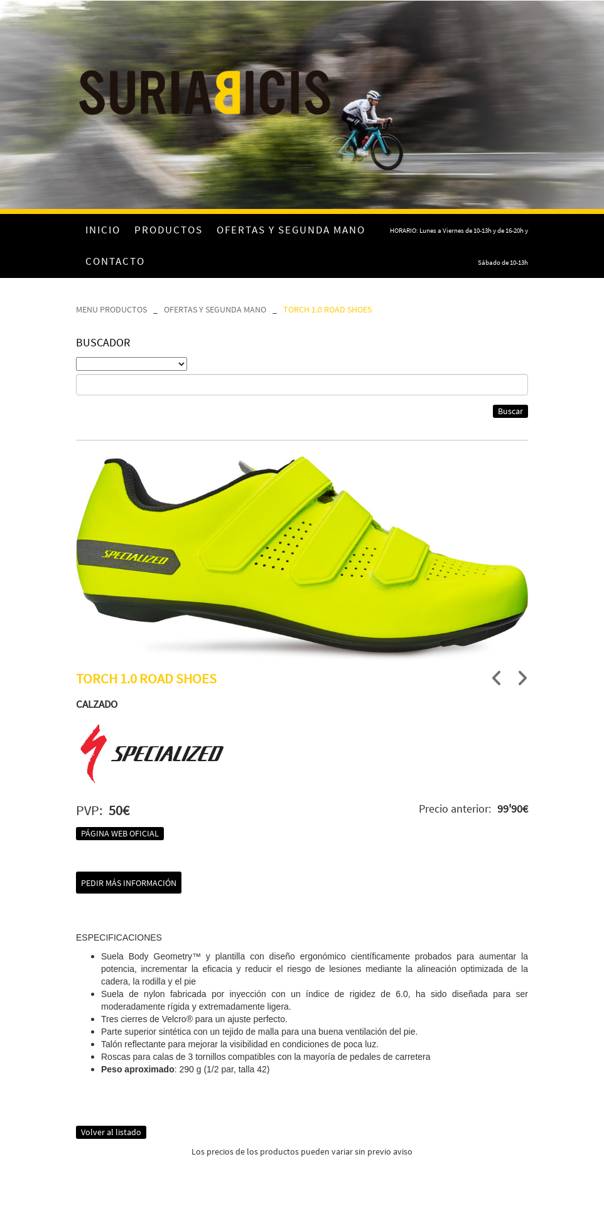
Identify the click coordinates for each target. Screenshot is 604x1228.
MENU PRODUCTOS (111, 309)
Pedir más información (128, 883)
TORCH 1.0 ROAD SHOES (327, 309)
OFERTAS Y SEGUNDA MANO (215, 309)
